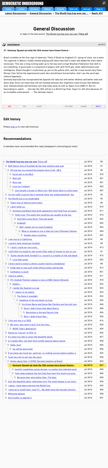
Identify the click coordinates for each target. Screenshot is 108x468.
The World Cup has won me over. (62, 34)
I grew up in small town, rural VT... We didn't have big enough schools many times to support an (54, 389)
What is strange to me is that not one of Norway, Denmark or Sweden (55, 231)
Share (84, 106)
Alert (39, 106)
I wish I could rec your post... (24, 247)
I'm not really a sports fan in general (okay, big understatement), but (41, 194)
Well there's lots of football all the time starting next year (36, 166)
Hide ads (73, 9)
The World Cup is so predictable (23, 198)
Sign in (99, 9)
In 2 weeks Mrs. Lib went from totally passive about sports (36, 341)
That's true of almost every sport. (26, 202)
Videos (47, 9)
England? (21, 223)
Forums (60, 9)
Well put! (17, 178)
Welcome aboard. (16, 393)
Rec (9, 106)
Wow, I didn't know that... (36, 316)
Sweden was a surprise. (35, 235)
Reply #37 (97, 13)
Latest (21, 9)
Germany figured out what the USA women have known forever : (44, 365)
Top (24, 106)
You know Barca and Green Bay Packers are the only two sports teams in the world (62, 304)
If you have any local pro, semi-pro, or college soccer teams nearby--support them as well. (52, 353)
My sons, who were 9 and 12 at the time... (30, 324)
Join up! (86, 9)
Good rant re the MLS (23, 174)
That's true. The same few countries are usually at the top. (43, 215)
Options (69, 106)
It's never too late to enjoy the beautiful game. (30, 337)
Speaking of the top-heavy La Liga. (36, 300)
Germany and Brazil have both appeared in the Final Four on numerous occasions (52, 211)
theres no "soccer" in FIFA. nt (22, 333)
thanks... (17, 284)
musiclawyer (13, 44)
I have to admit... (16, 276)
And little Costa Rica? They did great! (35, 219)
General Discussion (41, 13)
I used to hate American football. (24, 243)
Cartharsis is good (19, 272)
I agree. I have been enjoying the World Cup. (29, 385)
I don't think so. (17, 207)
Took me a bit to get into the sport (25, 357)
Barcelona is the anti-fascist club (42, 312)
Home (8, 9)
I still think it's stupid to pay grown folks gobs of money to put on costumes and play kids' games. (56, 251)
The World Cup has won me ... (71, 13)
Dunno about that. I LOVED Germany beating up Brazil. (36, 361)
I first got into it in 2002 (19, 320)
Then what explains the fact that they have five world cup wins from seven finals (54, 373)
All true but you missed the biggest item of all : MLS (35, 170)
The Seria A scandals (27, 296)
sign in (14, 127)
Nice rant (17, 182)
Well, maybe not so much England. (36, 227)
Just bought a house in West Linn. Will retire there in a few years (46, 190)
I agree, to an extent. (25, 292)
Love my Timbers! (21, 186)
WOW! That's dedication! (24, 328)
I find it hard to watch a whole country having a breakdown (36, 263)
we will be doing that (23, 349)
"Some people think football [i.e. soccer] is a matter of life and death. (44, 255)
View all (83, 34)
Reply (98, 106)
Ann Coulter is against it (20, 398)
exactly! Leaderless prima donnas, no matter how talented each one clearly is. (53, 369)
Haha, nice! (15, 345)
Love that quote (20, 259)
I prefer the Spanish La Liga (26, 288)
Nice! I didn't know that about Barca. (41, 308)
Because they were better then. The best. (37, 377)
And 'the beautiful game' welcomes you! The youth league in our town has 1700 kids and (51, 381)
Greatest (34, 9)
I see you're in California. (20, 239)
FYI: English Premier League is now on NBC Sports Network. (39, 280)
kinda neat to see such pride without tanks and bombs (36, 268)
